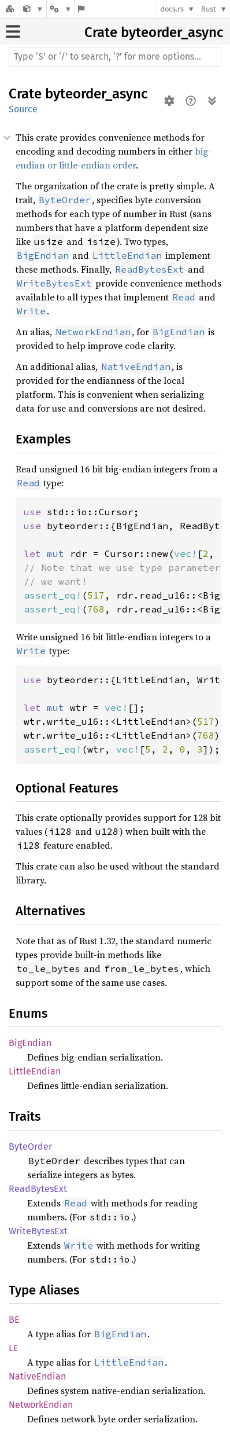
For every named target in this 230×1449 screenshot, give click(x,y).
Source (23, 109)
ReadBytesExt (38, 1188)
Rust (208, 9)
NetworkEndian (41, 1404)
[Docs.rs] (10, 9)
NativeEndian (37, 1376)
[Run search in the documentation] (115, 57)
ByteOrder (30, 1146)
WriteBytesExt (38, 1231)
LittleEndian (35, 1071)
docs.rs (172, 9)
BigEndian (30, 1042)
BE (14, 1319)
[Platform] (61, 9)
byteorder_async (172, 32)
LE (13, 1347)
